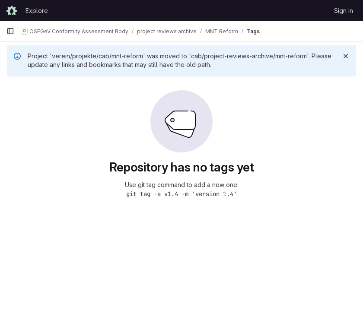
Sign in (343, 10)
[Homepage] (12, 10)
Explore (36, 10)
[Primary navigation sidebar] (10, 31)
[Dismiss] (346, 56)
